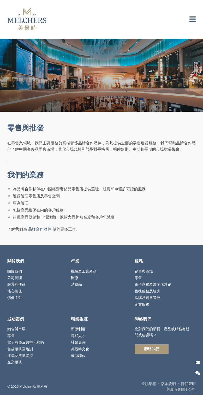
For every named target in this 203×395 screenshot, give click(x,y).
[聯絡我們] (198, 362)
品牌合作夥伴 (39, 229)
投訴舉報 (148, 384)
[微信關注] (198, 373)
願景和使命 (16, 284)
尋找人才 (78, 336)
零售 (138, 278)
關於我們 (14, 271)
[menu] (192, 19)
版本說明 (168, 384)
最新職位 (78, 355)
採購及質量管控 (147, 297)
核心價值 (14, 291)
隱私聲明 (188, 384)
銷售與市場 (144, 271)
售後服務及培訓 (147, 291)
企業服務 (142, 304)
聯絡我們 (151, 349)
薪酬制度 (78, 329)
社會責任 (78, 342)
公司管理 (14, 278)
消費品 (76, 284)
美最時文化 (80, 349)
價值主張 (14, 297)
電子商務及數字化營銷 (153, 284)
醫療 (74, 278)
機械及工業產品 (84, 271)
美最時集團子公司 (181, 389)
